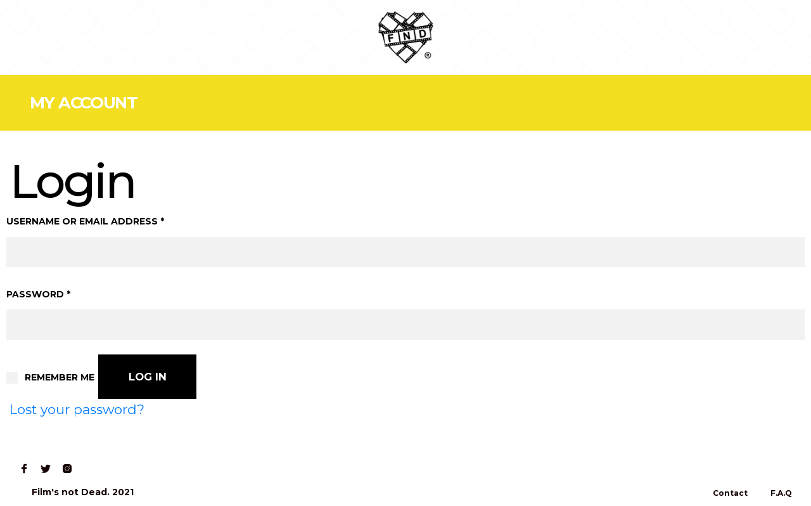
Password (38, 294)
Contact (200, 37)
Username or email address (85, 221)
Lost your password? (77, 409)
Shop (91, 37)
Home (39, 37)
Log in (148, 376)
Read (142, 37)
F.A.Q (781, 493)
